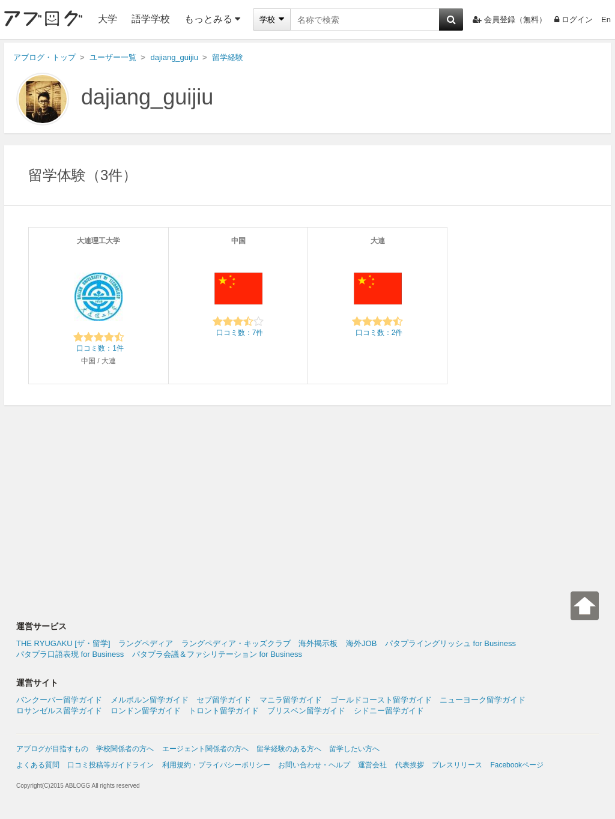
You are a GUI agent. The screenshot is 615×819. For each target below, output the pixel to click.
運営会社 (372, 765)
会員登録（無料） (510, 19)
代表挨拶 (409, 765)
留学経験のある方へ (288, 749)
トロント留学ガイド (224, 710)
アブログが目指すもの (52, 749)
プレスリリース (457, 765)
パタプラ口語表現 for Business (70, 654)
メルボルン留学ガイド (150, 699)
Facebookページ (517, 765)
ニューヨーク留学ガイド (483, 699)
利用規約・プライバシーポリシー (216, 765)
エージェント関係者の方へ (205, 749)
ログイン (573, 19)
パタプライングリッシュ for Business (450, 643)
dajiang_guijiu (147, 97)
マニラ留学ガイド (290, 699)
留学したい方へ (354, 749)
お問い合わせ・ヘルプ (314, 765)
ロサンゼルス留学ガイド (59, 710)
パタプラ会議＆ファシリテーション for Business (217, 654)
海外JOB (361, 643)
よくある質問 (37, 765)
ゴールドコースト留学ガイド (381, 699)
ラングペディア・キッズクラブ (236, 643)
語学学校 (151, 19)
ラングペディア (145, 643)
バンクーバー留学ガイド (59, 699)
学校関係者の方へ (125, 749)
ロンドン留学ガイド (146, 710)
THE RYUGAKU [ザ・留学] (63, 643)
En (606, 19)
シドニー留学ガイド (389, 710)
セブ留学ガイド (223, 699)
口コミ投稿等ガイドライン (110, 765)
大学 (107, 19)
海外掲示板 (318, 643)
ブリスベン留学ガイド (306, 710)
